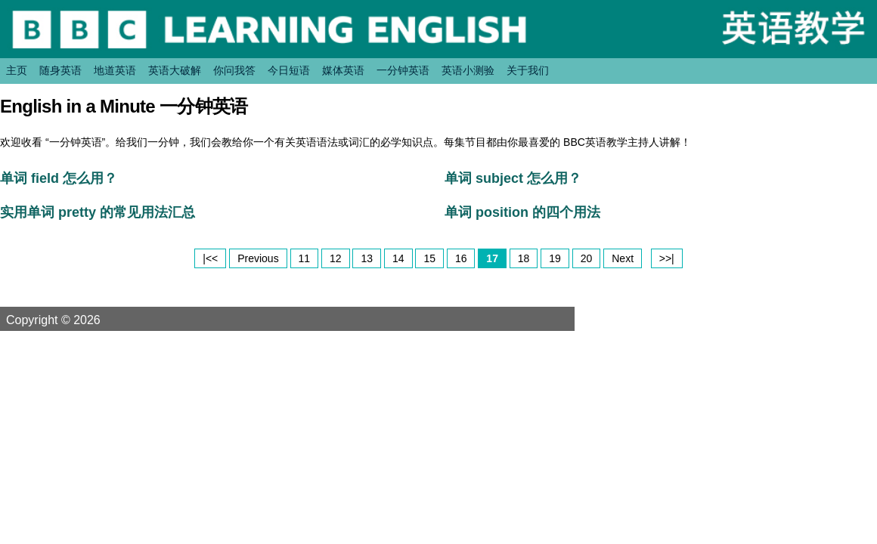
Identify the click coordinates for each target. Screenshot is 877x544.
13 (367, 258)
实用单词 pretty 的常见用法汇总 (97, 212)
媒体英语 (343, 70)
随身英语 (60, 70)
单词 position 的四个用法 (522, 212)
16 (461, 258)
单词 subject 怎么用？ (513, 178)
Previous (257, 258)
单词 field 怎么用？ (58, 178)
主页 (16, 70)
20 (587, 258)
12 (336, 258)
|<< (210, 258)
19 (555, 258)
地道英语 (115, 70)
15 (429, 258)
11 (305, 258)
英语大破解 (174, 70)
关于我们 (528, 70)
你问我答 (234, 70)
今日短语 (289, 70)
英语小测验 (468, 70)
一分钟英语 (403, 70)
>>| (666, 258)
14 (398, 258)
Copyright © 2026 (71, 319)
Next (623, 258)
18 (524, 258)
